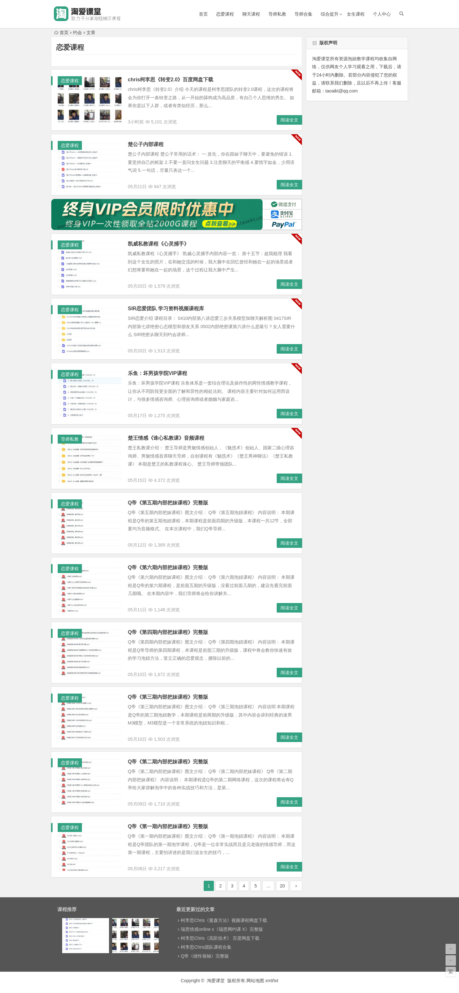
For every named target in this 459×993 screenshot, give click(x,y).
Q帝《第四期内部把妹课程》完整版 (168, 632)
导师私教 (277, 14)
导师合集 (303, 14)
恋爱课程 (225, 14)
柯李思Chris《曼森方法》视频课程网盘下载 (224, 920)
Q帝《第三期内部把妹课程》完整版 (168, 697)
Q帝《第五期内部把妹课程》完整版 (168, 502)
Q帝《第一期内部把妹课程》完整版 (168, 826)
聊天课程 (251, 14)
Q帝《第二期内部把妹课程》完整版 (168, 761)
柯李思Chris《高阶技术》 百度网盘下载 (220, 938)
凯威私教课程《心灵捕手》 (158, 243)
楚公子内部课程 (146, 144)
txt (275, 980)
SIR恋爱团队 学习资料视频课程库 (166, 308)
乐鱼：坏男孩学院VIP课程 (157, 373)
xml (269, 980)
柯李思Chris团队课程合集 (206, 947)
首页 (203, 14)
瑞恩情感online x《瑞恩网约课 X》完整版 (222, 929)
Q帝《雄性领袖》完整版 (205, 956)
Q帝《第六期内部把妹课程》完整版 (168, 567)
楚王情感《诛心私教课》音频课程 (166, 438)
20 (282, 885)
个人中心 (382, 14)
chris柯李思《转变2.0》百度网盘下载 (170, 79)
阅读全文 (289, 119)
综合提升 (330, 14)
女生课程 (356, 14)
